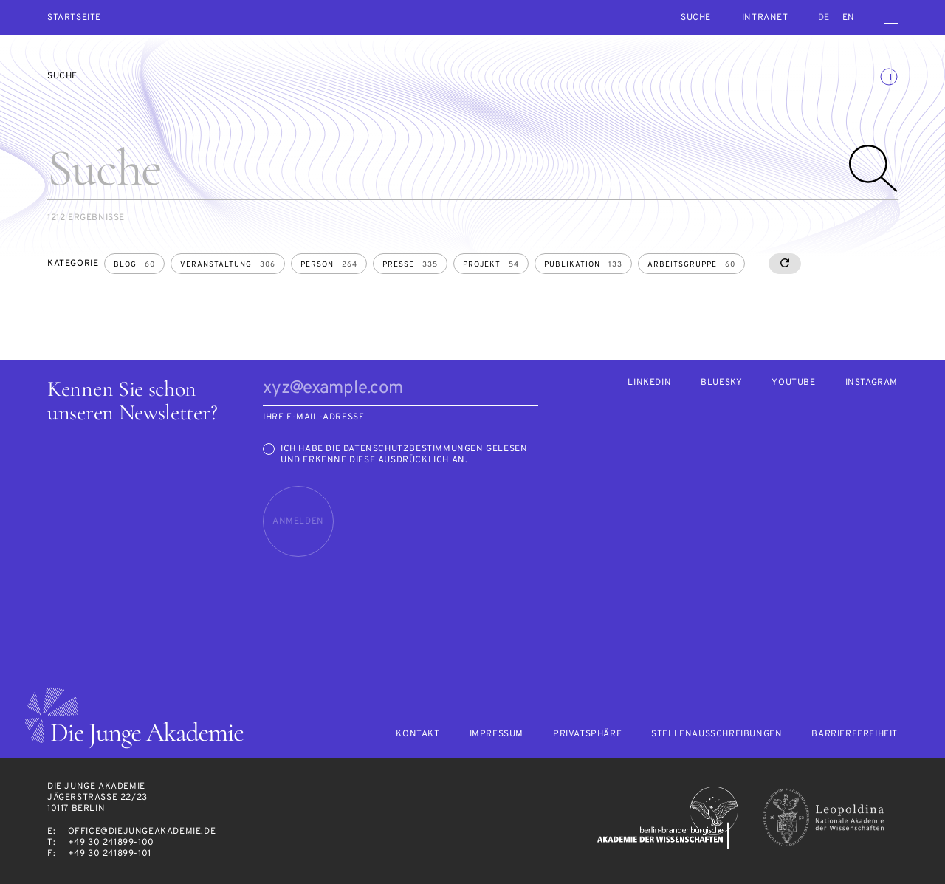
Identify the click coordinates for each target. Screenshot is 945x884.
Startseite (74, 18)
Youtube (793, 382)
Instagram (871, 382)
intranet (765, 18)
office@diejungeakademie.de (142, 831)
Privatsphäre (587, 734)
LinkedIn (649, 382)
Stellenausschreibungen (716, 734)
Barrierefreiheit (854, 734)
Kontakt (417, 734)
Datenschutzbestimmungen (413, 449)
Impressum (496, 734)
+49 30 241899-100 (111, 843)
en (848, 18)
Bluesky (721, 382)
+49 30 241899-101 (109, 854)
